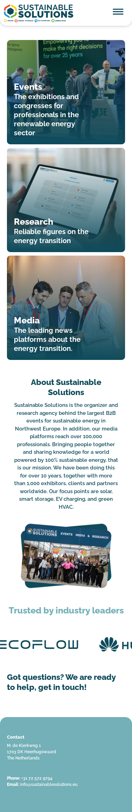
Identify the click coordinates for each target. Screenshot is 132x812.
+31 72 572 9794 (36, 778)
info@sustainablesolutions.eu (48, 784)
